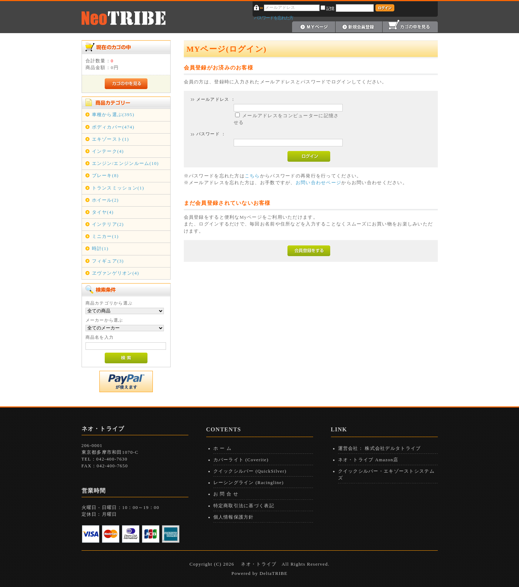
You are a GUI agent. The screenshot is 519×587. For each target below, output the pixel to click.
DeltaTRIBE (274, 573)
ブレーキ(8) (105, 175)
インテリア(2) (108, 224)
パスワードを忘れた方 (273, 18)
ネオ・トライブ (258, 564)
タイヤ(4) (103, 212)
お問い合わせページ (319, 182)
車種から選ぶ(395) (113, 114)
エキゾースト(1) (110, 139)
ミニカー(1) (105, 236)
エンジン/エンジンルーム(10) (125, 163)
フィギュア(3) (108, 261)
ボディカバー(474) (113, 127)
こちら (252, 175)
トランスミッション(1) (118, 188)
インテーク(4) (108, 151)
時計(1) (100, 248)
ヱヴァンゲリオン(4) (115, 273)
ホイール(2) (105, 200)
